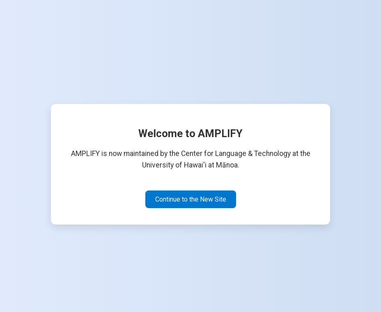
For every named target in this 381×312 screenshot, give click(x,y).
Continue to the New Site (190, 199)
